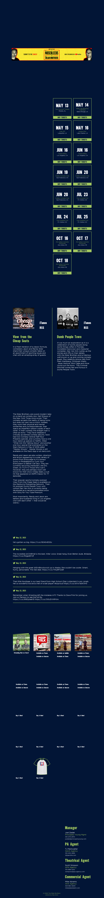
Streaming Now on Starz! (21, 653)
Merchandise (73, 40)
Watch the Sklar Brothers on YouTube (56, 43)
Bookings (86, 40)
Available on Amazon (42, 656)
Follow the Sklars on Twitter (47, 43)
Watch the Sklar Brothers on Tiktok (60, 43)
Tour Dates (26, 40)
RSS (42, 327)
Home (15, 40)
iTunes (43, 323)
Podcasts (38, 40)
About (47, 40)
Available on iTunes (42, 653)
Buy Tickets (62, 117)
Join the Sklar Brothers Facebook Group (43, 43)
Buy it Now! (19, 715)
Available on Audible (63, 653)
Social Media (59, 40)
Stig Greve (55, 895)
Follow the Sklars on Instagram (52, 43)
